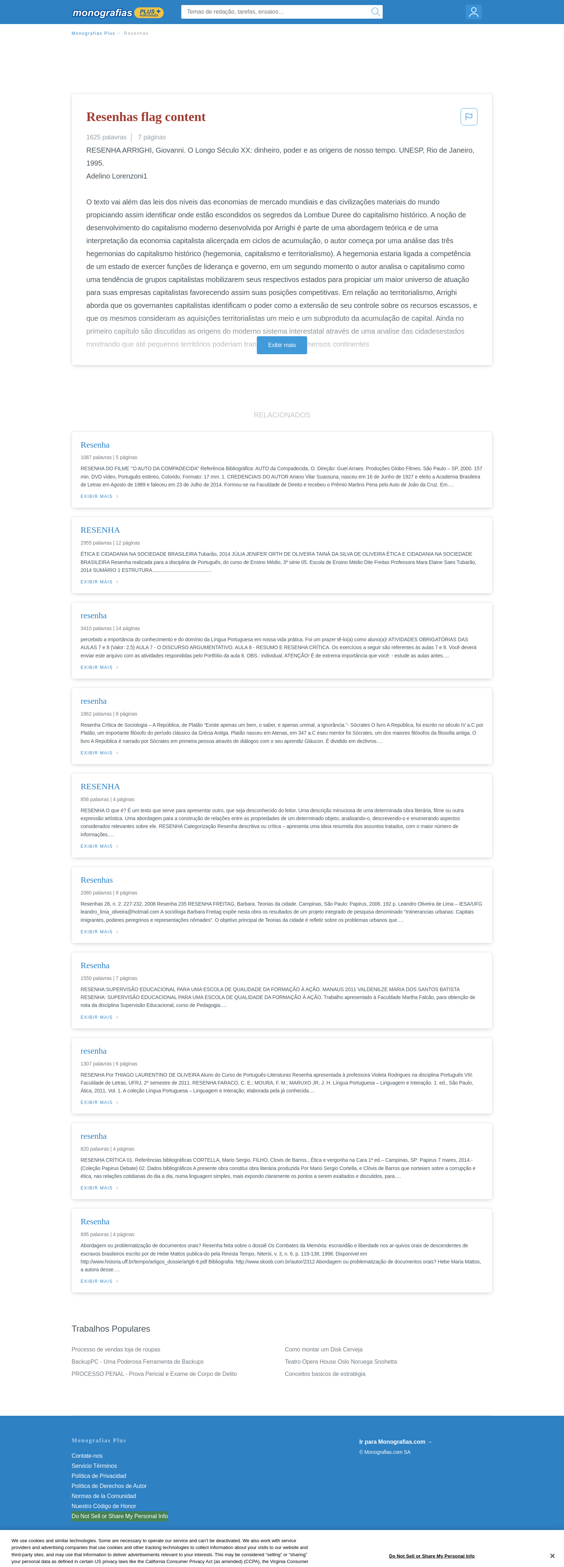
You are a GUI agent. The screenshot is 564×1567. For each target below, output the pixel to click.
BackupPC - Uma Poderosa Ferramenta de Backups (138, 1362)
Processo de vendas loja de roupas (116, 1349)
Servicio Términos (94, 1466)
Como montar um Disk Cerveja (324, 1349)
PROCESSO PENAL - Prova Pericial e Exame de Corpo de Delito (154, 1374)
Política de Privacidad (99, 1476)
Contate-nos (87, 1456)
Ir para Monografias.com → (396, 1442)
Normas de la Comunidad (104, 1496)
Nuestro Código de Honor (104, 1506)
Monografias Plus (93, 33)
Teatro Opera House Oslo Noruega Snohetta (341, 1362)
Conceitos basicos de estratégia (325, 1374)
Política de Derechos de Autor (109, 1486)
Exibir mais (282, 345)
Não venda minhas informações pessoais (124, 1516)
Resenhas (136, 33)
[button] (469, 119)
